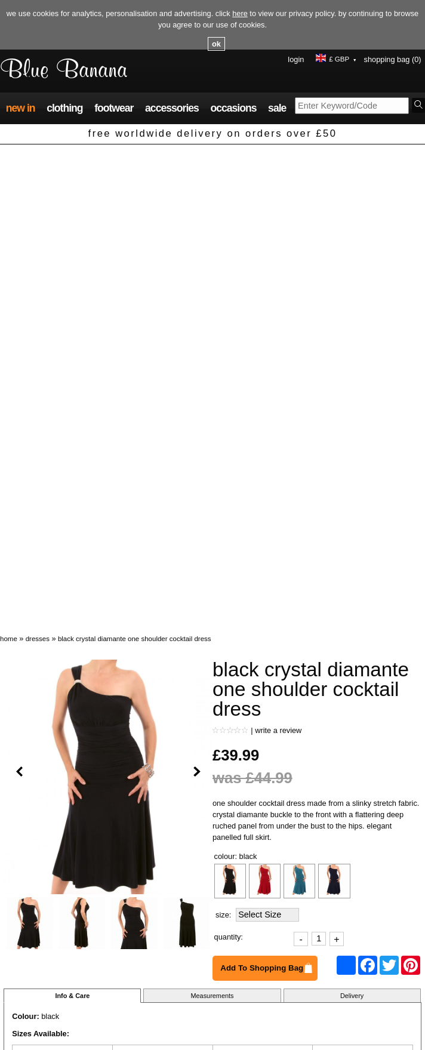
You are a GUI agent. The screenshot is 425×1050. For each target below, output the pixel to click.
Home (8, 158)
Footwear (113, 108)
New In (20, 108)
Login (296, 59)
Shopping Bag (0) (392, 59)
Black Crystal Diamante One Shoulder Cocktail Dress (134, 158)
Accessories (172, 108)
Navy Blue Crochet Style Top (157, 885)
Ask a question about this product (60, 718)
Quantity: (228, 456)
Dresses (38, 158)
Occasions (233, 108)
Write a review (278, 249)
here (240, 13)
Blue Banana (63, 70)
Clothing (64, 108)
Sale (277, 108)
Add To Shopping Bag (261, 487)
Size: (223, 434)
